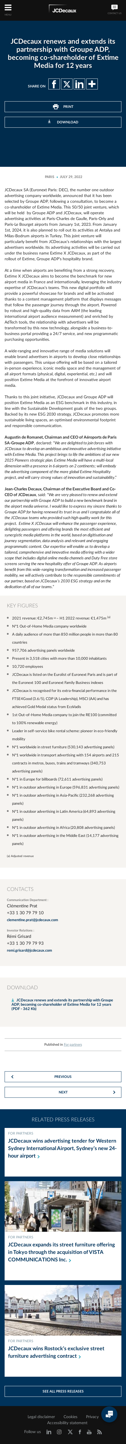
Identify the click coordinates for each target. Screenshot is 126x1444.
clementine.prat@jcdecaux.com (32, 920)
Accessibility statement (67, 1423)
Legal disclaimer (41, 1417)
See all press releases (63, 1391)
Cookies (70, 1417)
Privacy (92, 1417)
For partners (73, 1044)
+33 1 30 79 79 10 (25, 913)
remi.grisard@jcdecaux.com (29, 951)
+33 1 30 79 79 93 (25, 943)
